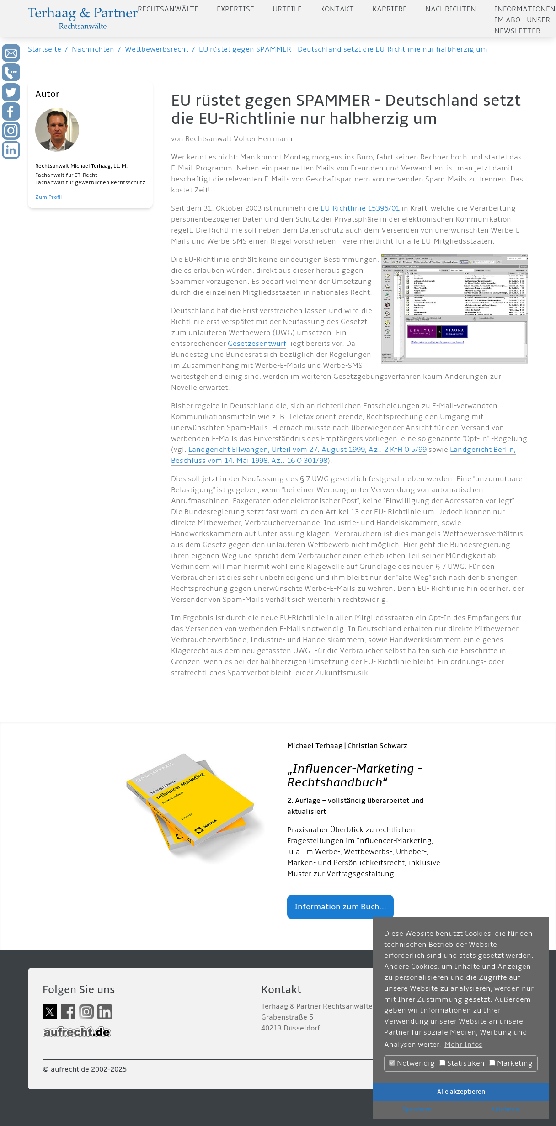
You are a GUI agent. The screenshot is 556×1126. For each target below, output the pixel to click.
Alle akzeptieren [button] (461, 1091)
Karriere (389, 9)
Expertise (235, 9)
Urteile (287, 9)
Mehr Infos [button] (463, 1044)
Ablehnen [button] (505, 1109)
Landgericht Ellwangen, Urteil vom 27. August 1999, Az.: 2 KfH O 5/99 (307, 449)
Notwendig (412, 1063)
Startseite (44, 49)
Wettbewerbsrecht (156, 49)
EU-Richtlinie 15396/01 (360, 208)
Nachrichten (450, 9)
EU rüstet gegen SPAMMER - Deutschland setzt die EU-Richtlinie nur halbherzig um (343, 49)
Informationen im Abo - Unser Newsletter (525, 20)
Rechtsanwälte (168, 9)
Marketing (511, 1063)
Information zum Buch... (340, 907)
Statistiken (462, 1063)
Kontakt (337, 9)
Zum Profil (48, 197)
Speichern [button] (417, 1109)
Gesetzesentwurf (257, 343)
